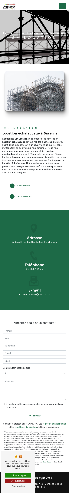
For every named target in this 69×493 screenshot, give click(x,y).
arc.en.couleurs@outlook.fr (34, 291)
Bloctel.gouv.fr (48, 459)
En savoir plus (20, 186)
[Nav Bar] (62, 6)
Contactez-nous (20, 196)
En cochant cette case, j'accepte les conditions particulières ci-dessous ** (34, 403)
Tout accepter (18, 475)
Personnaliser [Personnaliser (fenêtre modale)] (18, 486)
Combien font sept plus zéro (16, 365)
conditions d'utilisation (26, 424)
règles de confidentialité (54, 421)
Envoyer (37, 413)
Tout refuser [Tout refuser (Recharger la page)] (18, 481)
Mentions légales (53, 484)
